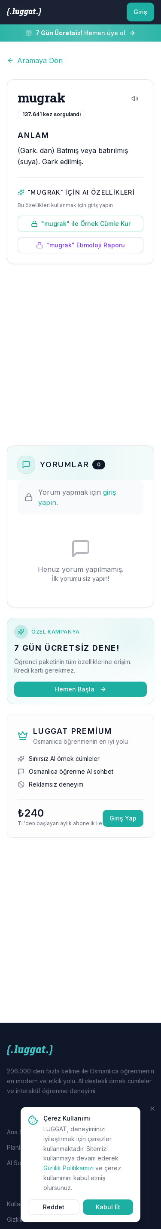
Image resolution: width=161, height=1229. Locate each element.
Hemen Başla (80, 689)
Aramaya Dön (35, 60)
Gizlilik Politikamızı (68, 1172)
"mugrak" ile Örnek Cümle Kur (81, 223)
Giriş (140, 11)
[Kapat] (152, 1113)
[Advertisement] (80, 354)
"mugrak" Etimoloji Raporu (80, 245)
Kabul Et (108, 1211)
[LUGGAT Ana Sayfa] (24, 12)
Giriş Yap (123, 818)
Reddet (53, 1211)
